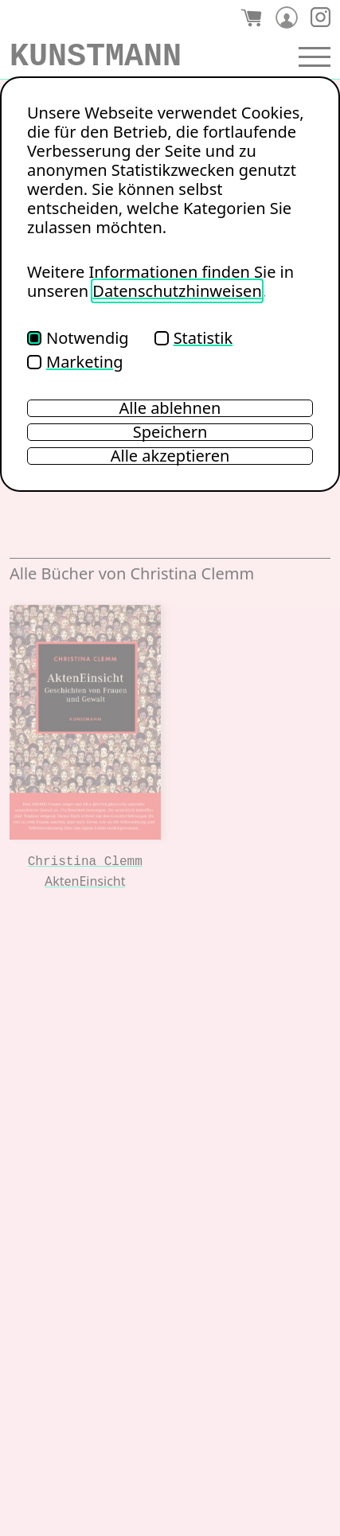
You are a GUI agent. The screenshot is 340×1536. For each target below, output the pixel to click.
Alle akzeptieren (170, 456)
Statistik (193, 338)
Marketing (75, 361)
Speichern (170, 432)
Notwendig (78, 338)
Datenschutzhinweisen (176, 291)
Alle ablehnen (170, 408)
